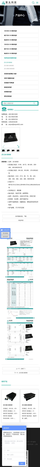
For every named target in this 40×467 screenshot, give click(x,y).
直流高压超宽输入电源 (10, 73)
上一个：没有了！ (21, 368)
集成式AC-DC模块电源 (10, 53)
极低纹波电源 (7, 87)
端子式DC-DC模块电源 (10, 35)
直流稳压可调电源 (9, 82)
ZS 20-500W (8, 62)
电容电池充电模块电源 (10, 58)
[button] (17, 146)
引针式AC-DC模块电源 (10, 44)
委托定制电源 (7, 96)
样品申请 (20, 220)
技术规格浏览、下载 (20, 216)
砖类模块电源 (7, 91)
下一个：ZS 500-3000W (21, 372)
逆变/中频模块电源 (9, 78)
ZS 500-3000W (9, 65)
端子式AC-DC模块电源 (10, 49)
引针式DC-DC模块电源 (10, 31)
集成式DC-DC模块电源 (10, 40)
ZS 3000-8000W (9, 68)
